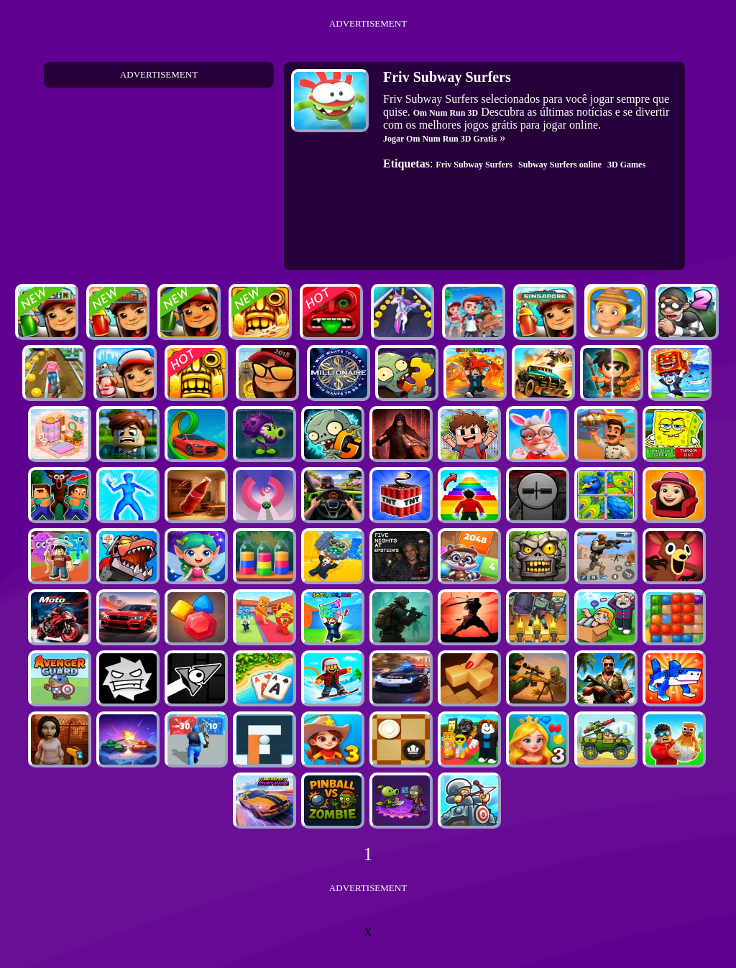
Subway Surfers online (560, 165)
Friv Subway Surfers (474, 165)
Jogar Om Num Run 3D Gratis (440, 139)
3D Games (626, 165)
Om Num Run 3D (445, 113)
